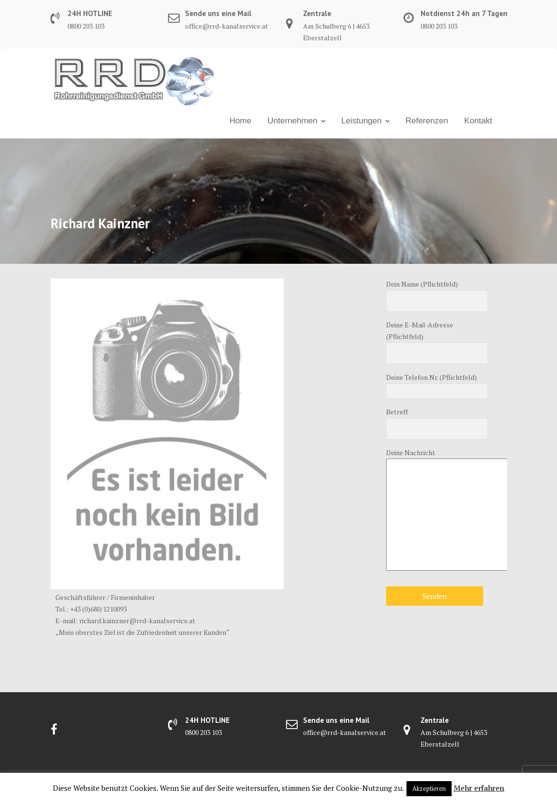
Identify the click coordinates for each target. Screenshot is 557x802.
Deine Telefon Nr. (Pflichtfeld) (437, 384)
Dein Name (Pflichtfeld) (437, 292)
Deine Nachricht (437, 510)
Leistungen (361, 120)
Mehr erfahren (479, 788)
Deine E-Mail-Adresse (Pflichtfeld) (437, 339)
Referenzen (426, 120)
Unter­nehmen (293, 120)
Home (240, 120)
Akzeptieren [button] (429, 788)
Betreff (437, 420)
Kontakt (478, 120)
